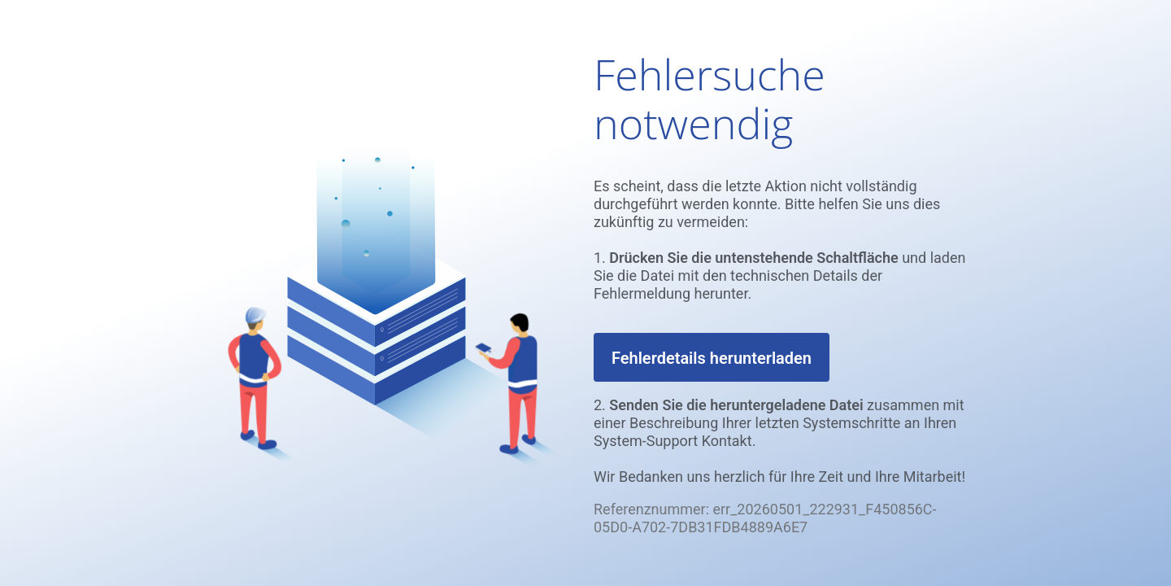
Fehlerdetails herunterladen (712, 358)
